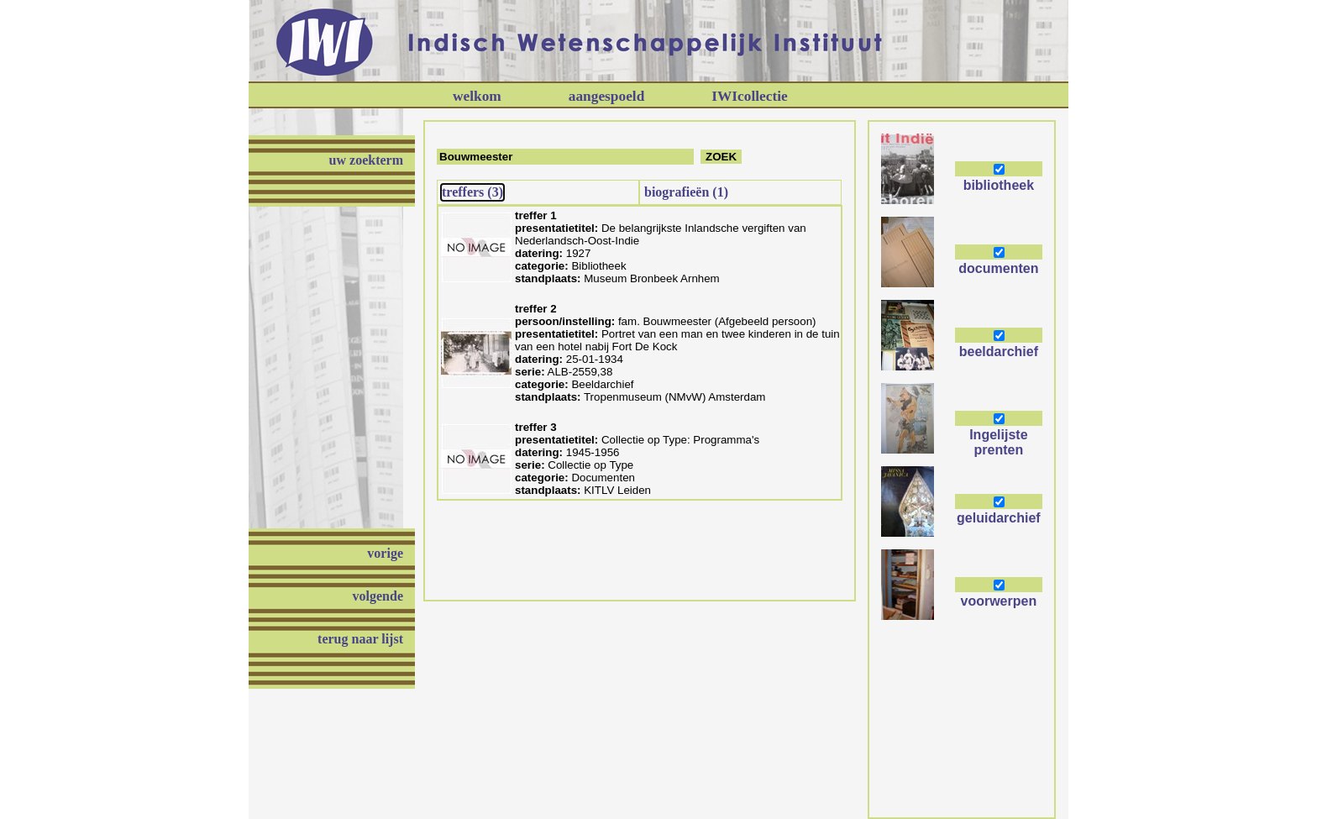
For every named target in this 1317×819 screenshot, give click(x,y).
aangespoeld (607, 96)
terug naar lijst (360, 639)
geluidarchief (999, 518)
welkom (477, 96)
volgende (378, 596)
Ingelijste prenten (998, 442)
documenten (998, 268)
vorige (385, 553)
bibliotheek (998, 185)
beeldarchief (998, 351)
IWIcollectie (749, 96)
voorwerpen (999, 601)
